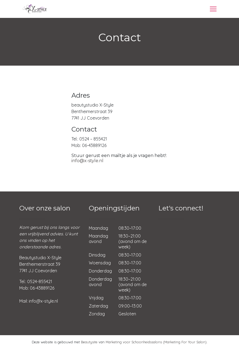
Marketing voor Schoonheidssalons (134, 342)
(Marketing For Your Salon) (185, 342)
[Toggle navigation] (213, 9)
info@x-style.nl (87, 160)
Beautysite (89, 342)
